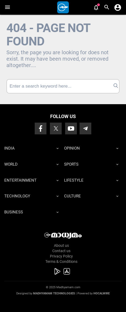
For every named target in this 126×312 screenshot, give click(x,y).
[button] (7, 7)
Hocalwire (101, 293)
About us (61, 245)
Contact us (61, 251)
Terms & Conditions (61, 261)
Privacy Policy (61, 256)
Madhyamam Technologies (54, 293)
